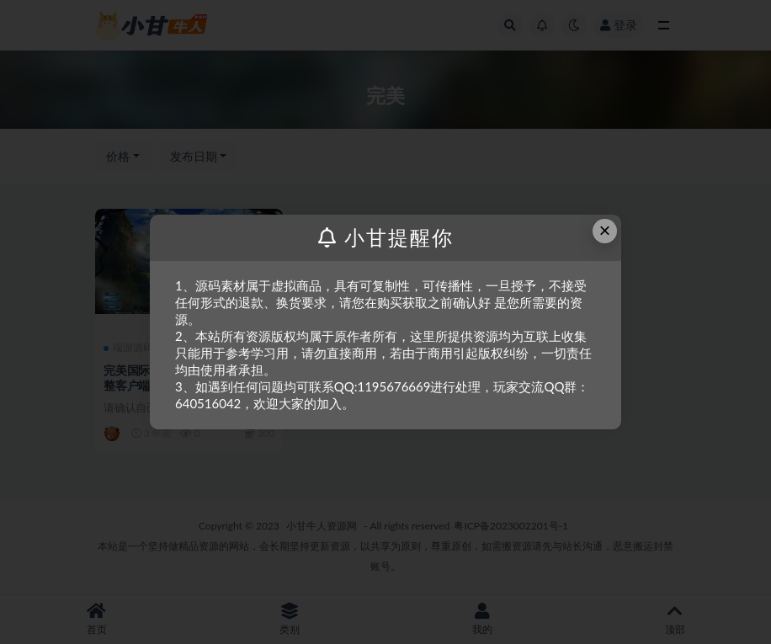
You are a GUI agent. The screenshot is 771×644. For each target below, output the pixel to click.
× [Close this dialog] (605, 230)
